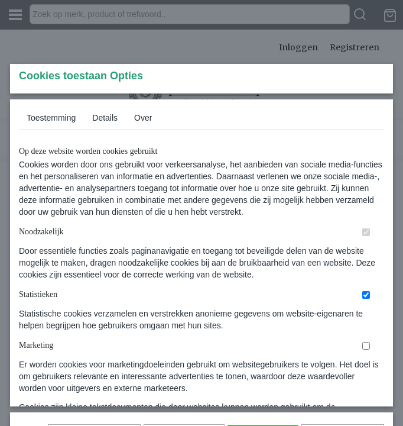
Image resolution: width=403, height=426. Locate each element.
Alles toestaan (263, 352)
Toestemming (51, 196)
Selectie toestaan (184, 352)
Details (105, 196)
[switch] (366, 310)
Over (143, 196)
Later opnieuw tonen (94, 352)
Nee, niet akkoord (342, 352)
